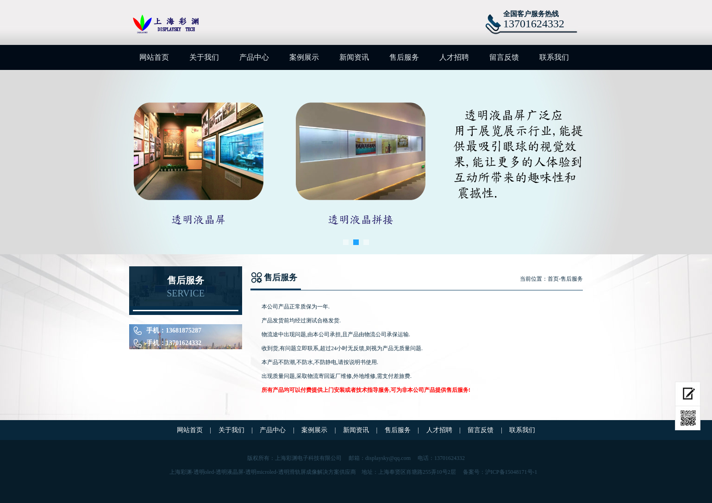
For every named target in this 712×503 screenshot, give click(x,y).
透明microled (260, 472)
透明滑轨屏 (292, 472)
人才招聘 (454, 57)
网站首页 (154, 57)
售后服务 (404, 57)
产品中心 (254, 57)
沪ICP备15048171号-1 (511, 472)
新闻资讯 (354, 57)
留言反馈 (504, 57)
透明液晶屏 (230, 472)
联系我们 (554, 57)
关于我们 (204, 57)
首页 (553, 279)
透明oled (204, 472)
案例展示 (304, 57)
